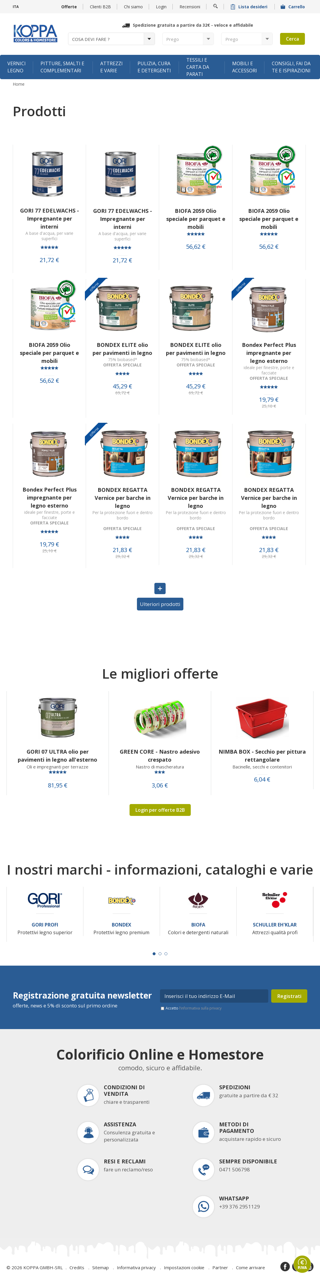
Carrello (293, 6)
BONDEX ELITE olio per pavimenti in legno (122, 348)
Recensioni (190, 6)
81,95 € (57, 785)
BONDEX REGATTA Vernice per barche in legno (123, 497)
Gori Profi (45, 924)
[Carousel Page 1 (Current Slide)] (154, 953)
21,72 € (49, 260)
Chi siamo (133, 6)
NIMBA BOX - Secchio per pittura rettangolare (262, 755)
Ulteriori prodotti (160, 604)
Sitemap (100, 1267)
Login (161, 6)
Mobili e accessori (244, 67)
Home (19, 84)
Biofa (198, 924)
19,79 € (269, 400)
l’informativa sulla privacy (200, 1008)
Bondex (121, 924)
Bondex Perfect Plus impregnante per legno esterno (269, 352)
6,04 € (262, 779)
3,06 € (160, 785)
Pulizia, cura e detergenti (154, 67)
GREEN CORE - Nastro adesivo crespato (160, 755)
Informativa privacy (136, 1267)
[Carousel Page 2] (160, 953)
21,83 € (122, 550)
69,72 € (122, 392)
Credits (77, 1267)
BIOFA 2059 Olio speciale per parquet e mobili (195, 218)
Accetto (194, 1008)
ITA (16, 6)
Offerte (69, 6)
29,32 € (122, 556)
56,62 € (196, 247)
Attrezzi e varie (111, 67)
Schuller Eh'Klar (275, 924)
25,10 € (269, 406)
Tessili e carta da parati (197, 67)
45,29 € (122, 386)
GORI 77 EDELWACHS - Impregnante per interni (49, 218)
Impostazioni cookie (184, 1267)
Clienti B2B (100, 6)
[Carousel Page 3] (165, 953)
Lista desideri (250, 6)
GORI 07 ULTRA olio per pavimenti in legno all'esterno (57, 755)
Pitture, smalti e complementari (62, 67)
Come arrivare (250, 1267)
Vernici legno (16, 67)
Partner (220, 1267)
